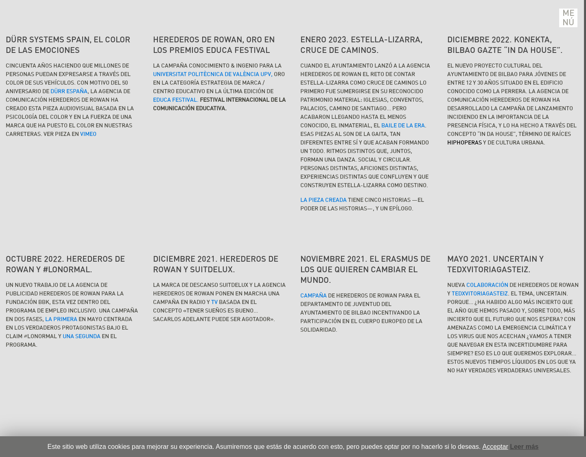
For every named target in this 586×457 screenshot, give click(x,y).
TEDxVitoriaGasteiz (480, 294)
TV (214, 302)
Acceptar (495, 446)
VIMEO (88, 134)
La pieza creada (323, 200)
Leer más (524, 446)
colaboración (487, 285)
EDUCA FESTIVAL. (176, 100)
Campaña (313, 296)
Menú (568, 18)
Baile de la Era (402, 126)
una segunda (82, 336)
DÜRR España (68, 91)
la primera (61, 319)
